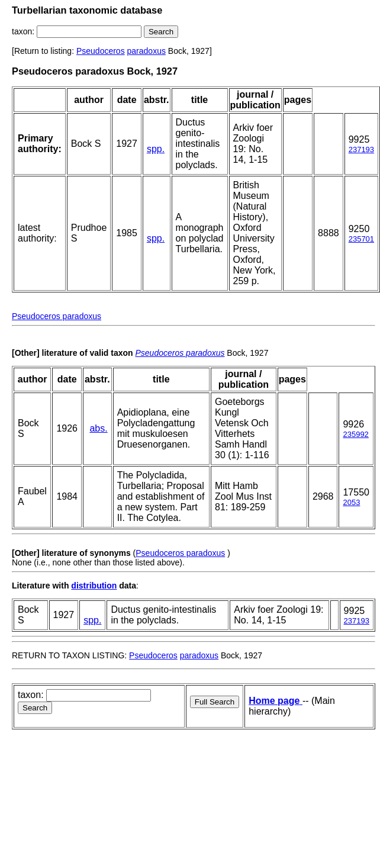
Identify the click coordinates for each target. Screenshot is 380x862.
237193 (361, 149)
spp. (156, 149)
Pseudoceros (100, 51)
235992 (355, 434)
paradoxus (146, 51)
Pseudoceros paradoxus (56, 316)
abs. (98, 428)
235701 (361, 238)
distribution (94, 585)
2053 (351, 502)
